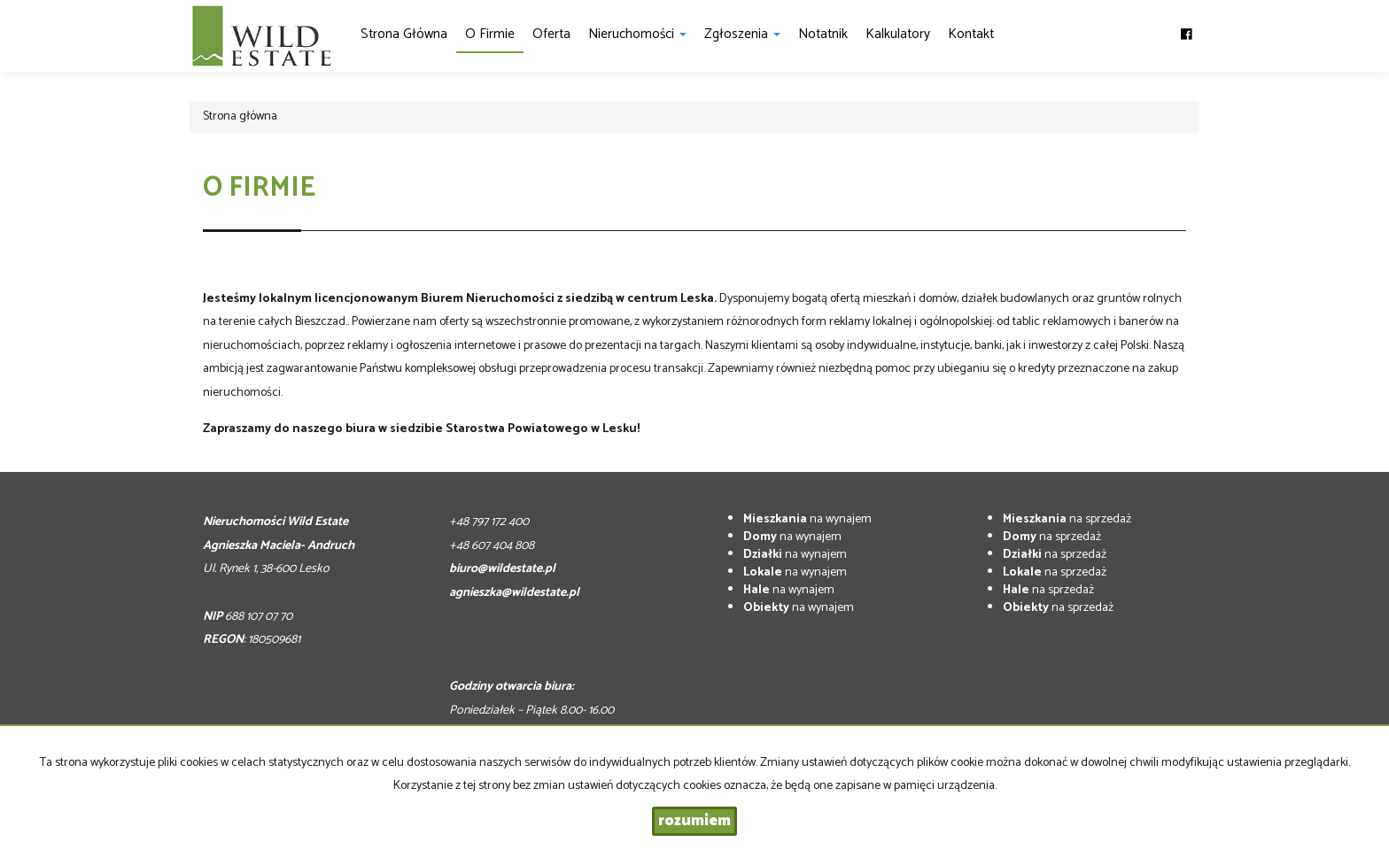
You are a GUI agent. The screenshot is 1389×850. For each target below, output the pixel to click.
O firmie (490, 34)
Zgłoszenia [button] (742, 34)
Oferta (551, 34)
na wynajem (807, 519)
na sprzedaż (1067, 519)
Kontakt (971, 34)
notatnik (823, 34)
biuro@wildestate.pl (502, 569)
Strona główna (404, 34)
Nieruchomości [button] (637, 34)
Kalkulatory (897, 34)
